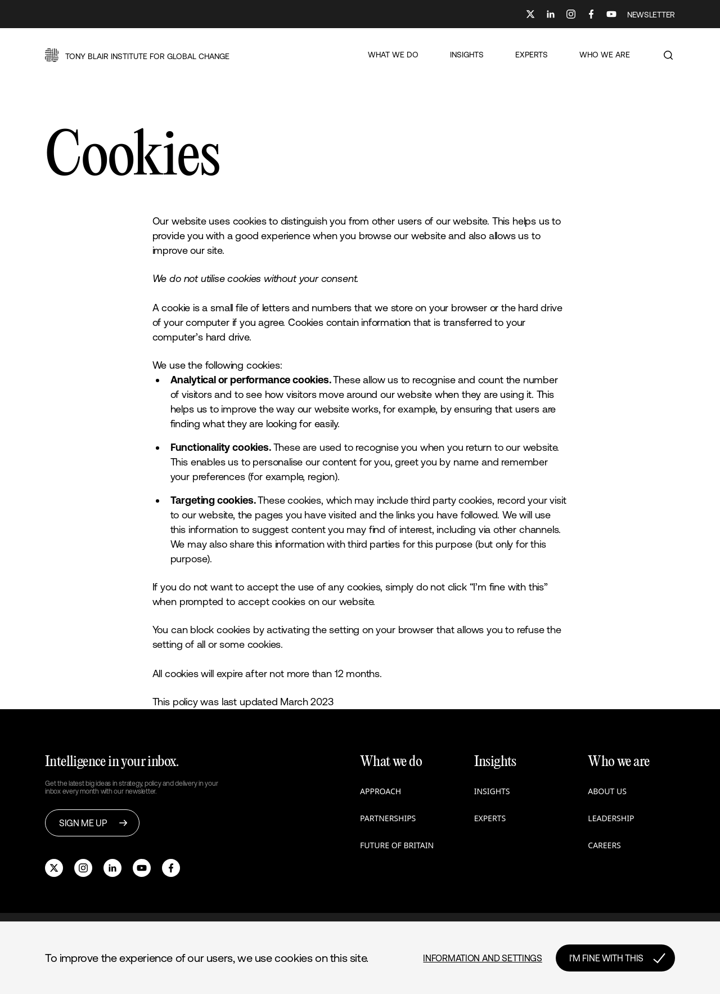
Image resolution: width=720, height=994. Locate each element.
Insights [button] (492, 791)
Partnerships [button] (388, 818)
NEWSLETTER (651, 14)
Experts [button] (490, 818)
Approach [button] (380, 791)
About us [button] (607, 791)
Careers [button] (604, 845)
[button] (137, 55)
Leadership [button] (611, 818)
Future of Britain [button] (397, 845)
